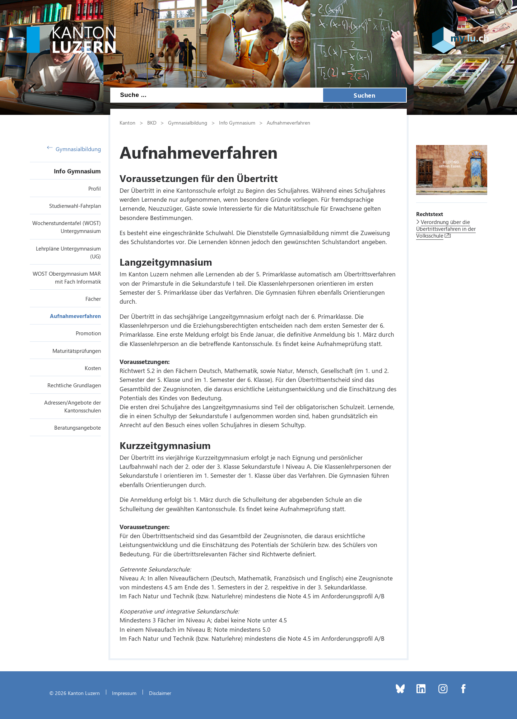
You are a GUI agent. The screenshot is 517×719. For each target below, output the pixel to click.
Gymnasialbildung (74, 149)
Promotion (88, 333)
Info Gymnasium (77, 171)
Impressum (124, 693)
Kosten (93, 368)
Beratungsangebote (77, 427)
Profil (94, 188)
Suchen (364, 95)
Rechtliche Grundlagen (74, 385)
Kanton (127, 122)
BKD (152, 122)
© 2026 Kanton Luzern (74, 693)
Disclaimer (160, 693)
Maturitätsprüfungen (76, 350)
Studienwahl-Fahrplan (75, 205)
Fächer (93, 298)
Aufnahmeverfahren (75, 315)
